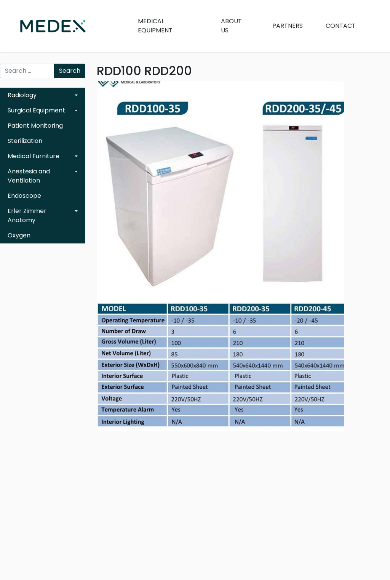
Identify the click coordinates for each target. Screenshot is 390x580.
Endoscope (24, 195)
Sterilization (25, 140)
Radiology (22, 95)
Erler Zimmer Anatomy (27, 215)
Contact (341, 25)
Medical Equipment (155, 26)
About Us (231, 26)
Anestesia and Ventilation (29, 176)
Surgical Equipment (36, 110)
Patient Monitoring (35, 125)
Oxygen (19, 235)
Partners (287, 25)
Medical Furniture (33, 156)
